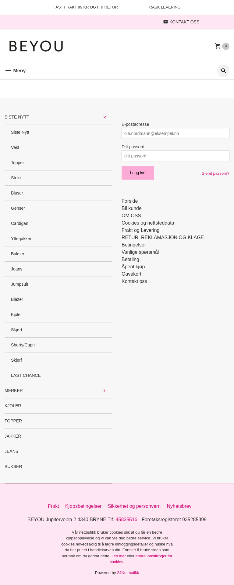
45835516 (126, 519)
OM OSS (131, 215)
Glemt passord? (215, 173)
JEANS (11, 451)
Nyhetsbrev (179, 506)
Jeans (16, 269)
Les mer (119, 556)
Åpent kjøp (133, 266)
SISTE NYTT (17, 117)
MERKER (14, 390)
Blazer (17, 299)
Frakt (53, 506)
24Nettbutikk (128, 572)
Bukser (17, 253)
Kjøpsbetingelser (83, 506)
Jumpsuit (19, 284)
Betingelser (134, 244)
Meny (15, 70)
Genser (18, 208)
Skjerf (16, 360)
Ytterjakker (21, 238)
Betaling (130, 259)
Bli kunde (132, 208)
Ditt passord (133, 146)
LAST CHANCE (26, 375)
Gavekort (131, 274)
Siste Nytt (20, 132)
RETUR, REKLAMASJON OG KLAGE (163, 237)
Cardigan (19, 223)
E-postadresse (135, 124)
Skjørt (16, 329)
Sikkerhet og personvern (134, 506)
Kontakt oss (134, 281)
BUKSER (13, 466)
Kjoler (16, 314)
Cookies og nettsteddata (148, 222)
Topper (17, 162)
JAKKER (13, 436)
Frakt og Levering (141, 230)
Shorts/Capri (23, 344)
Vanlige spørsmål (140, 252)
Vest (15, 147)
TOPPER (13, 420)
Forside (130, 201)
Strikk (16, 177)
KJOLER (13, 405)
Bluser (17, 193)
